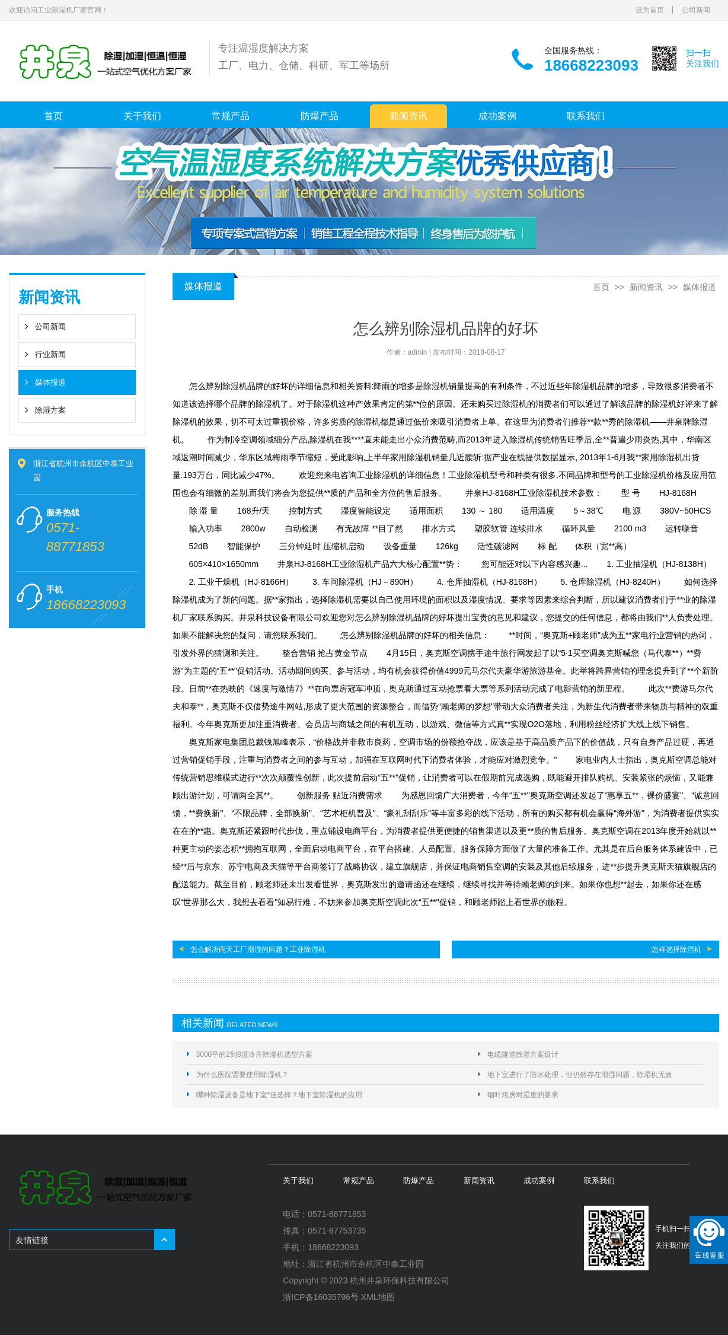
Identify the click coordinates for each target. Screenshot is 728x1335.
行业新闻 (50, 354)
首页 (53, 116)
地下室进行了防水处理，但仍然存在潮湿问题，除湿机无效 (579, 1074)
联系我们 (586, 116)
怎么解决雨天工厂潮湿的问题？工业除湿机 (257, 949)
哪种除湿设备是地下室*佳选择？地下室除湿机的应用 (279, 1095)
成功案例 (497, 116)
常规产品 (231, 116)
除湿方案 (50, 410)
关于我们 (142, 116)
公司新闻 (696, 10)
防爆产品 (320, 116)
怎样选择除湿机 (676, 949)
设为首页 (650, 10)
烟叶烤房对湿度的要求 (522, 1095)
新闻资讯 (408, 116)
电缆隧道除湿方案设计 (522, 1054)
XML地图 (378, 1297)
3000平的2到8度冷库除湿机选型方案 (254, 1054)
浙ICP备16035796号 (321, 1297)
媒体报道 (50, 382)
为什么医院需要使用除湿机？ (242, 1074)
